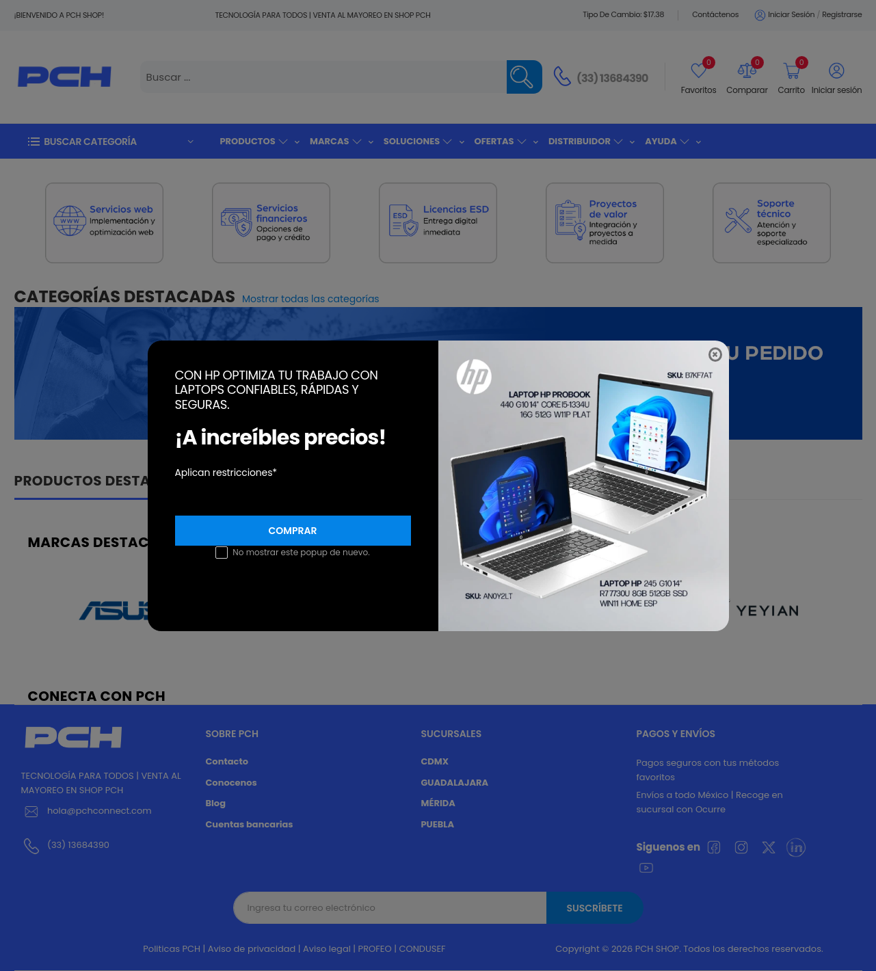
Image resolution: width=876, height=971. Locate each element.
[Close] (715, 354)
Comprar (293, 530)
